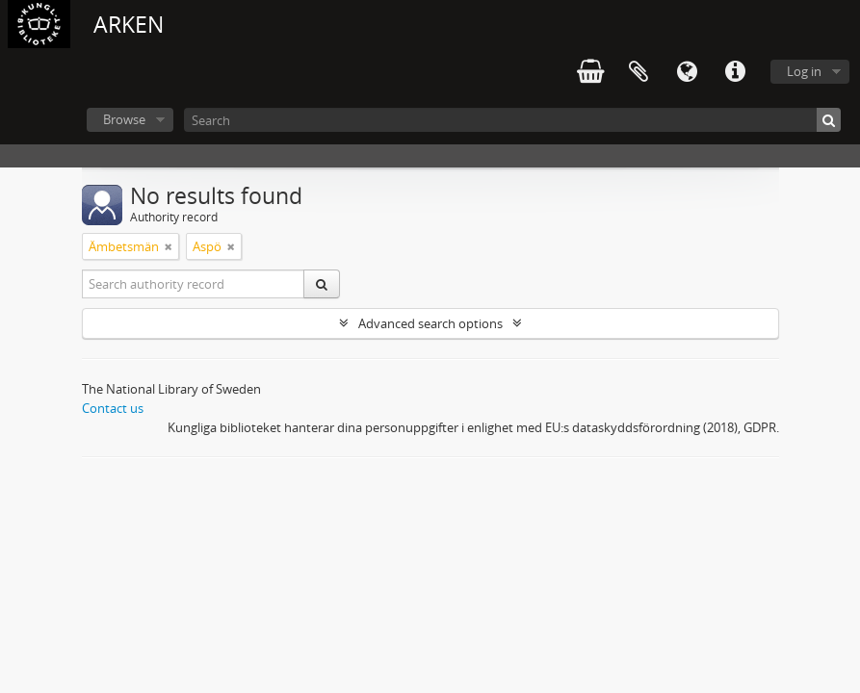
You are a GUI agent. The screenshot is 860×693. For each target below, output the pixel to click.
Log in (804, 71)
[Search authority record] (193, 284)
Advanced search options (430, 323)
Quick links (735, 72)
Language (687, 72)
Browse (124, 119)
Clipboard (638, 72)
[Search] (512, 120)
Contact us (112, 408)
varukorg (590, 72)
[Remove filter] (168, 246)
